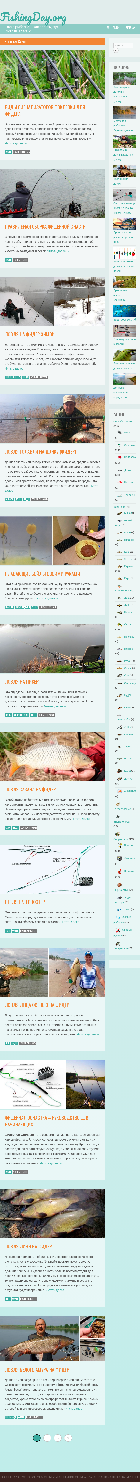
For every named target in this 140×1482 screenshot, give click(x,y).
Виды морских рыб (124, 319)
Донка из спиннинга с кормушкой (120, 392)
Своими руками (23, 606)
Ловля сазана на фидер (30, 789)
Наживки (9, 606)
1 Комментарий (20, 259)
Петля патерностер (25, 901)
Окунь (123, 624)
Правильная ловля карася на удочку (123, 154)
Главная (130, 27)
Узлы (7, 930)
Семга (123, 707)
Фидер (8, 151)
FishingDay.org (35, 16)
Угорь (123, 726)
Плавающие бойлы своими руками (42, 573)
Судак (123, 694)
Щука (123, 770)
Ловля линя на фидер (28, 1246)
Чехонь (124, 758)
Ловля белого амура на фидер (37, 1369)
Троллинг (125, 494)
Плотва (124, 648)
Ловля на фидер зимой (30, 333)
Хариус (124, 746)
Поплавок (125, 456)
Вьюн (123, 532)
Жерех (123, 558)
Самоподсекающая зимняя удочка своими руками (124, 208)
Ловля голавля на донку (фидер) (40, 451)
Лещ (7, 1043)
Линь (7, 1298)
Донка (18, 498)
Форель (124, 734)
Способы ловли (21, 714)
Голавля (9, 498)
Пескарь (124, 636)
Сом (122, 675)
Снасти (124, 844)
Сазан (7, 827)
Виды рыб (119, 506)
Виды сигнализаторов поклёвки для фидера (45, 110)
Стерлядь (125, 682)
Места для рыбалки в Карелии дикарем (123, 125)
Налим (123, 612)
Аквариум (125, 790)
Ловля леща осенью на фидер (37, 1004)
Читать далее (16, 142)
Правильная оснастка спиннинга (120, 295)
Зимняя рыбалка (13, 376)
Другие (124, 778)
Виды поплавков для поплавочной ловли (123, 266)
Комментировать (21, 151)
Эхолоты (125, 858)
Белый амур (10, 1417)
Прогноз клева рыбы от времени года (123, 237)
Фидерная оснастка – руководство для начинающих (47, 1121)
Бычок (123, 512)
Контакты (112, 27)
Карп (122, 578)
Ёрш (122, 551)
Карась (124, 566)
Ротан (123, 660)
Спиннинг (125, 444)
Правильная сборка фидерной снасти (45, 226)
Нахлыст (125, 482)
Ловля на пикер (22, 681)
